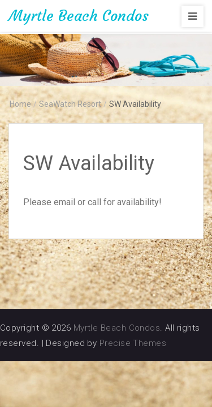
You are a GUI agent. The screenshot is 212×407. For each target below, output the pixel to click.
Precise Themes (132, 343)
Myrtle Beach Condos (78, 16)
